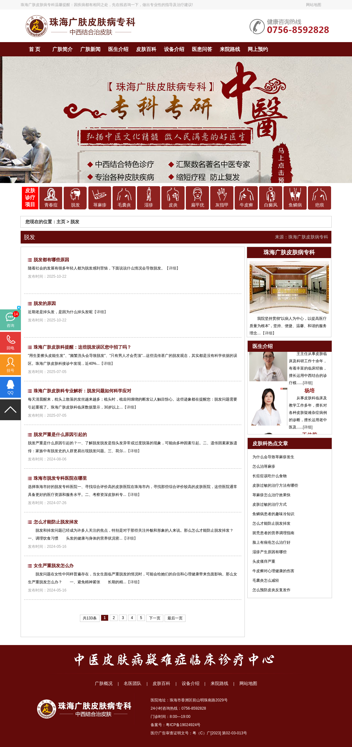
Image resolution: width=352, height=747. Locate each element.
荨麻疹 (100, 205)
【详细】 (172, 268)
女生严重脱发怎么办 (54, 565)
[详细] (308, 384)
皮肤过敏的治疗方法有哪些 (275, 485)
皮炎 (173, 205)
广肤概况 (104, 683)
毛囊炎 (124, 205)
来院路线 (230, 49)
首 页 (34, 49)
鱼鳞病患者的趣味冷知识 (273, 514)
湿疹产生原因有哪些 (269, 552)
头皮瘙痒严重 (263, 561)
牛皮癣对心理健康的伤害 (273, 571)
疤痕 (319, 205)
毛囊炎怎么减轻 (265, 580)
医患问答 (202, 49)
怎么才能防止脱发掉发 (56, 521)
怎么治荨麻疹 (263, 466)
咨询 (10, 325)
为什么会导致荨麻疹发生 (273, 457)
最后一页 (175, 618)
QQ (11, 392)
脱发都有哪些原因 (51, 259)
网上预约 (258, 49)
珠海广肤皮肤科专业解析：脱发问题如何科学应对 (82, 390)
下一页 (154, 618)
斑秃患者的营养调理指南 (273, 533)
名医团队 (132, 683)
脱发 (75, 205)
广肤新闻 (90, 49)
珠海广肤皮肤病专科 (38, 5)
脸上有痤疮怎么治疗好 (271, 542)
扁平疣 (197, 205)
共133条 (90, 618)
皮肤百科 (146, 49)
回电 (10, 348)
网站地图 (313, 5)
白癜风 (270, 205)
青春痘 (51, 205)
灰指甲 (222, 205)
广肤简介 (62, 49)
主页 (60, 221)
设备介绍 (174, 49)
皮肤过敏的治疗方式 (269, 504)
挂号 (10, 370)
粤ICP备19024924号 (183, 725)
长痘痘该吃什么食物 (269, 476)
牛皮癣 (246, 205)
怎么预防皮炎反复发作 (271, 590)
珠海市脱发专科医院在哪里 (60, 478)
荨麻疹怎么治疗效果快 (271, 495)
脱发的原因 (45, 303)
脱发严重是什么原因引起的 (60, 434)
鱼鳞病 (295, 205)
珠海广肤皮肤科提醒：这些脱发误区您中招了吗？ (82, 347)
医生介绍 (118, 49)
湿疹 (148, 205)
